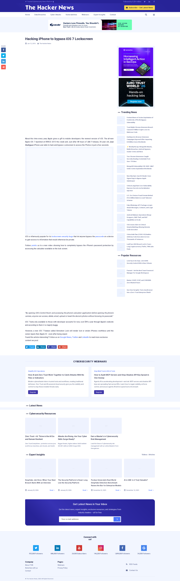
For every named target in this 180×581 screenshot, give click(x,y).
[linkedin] (57, 551)
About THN (29, 565)
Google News (65, 337)
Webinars (85, 15)
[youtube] (79, 551)
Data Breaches (40, 15)
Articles (152, 455)
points (34, 245)
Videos (144, 455)
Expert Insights (99, 15)
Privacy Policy (63, 568)
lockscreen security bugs (62, 236)
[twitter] (36, 551)
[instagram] (100, 551)
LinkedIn (85, 337)
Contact (113, 15)
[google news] (144, 550)
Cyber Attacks (55, 15)
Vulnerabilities (71, 15)
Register (33, 392)
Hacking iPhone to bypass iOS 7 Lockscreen (59, 39)
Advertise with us (31, 568)
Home (27, 15)
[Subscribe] (117, 519)
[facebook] (122, 551)
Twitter (75, 337)
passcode (99, 236)
